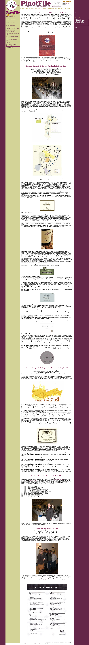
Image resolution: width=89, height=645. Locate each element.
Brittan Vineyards (78, 19)
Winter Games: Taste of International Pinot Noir (12, 34)
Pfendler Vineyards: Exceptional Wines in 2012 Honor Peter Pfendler (12, 28)
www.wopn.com (32, 480)
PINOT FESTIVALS (62, 8)
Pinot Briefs (8, 42)
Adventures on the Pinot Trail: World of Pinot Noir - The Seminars (12, 19)
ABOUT (68, 8)
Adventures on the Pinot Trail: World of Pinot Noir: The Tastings (12, 22)
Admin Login (53, 643)
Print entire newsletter (79, 12)
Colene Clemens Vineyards (80, 20)
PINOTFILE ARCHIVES (25, 8)
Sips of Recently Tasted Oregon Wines (11, 40)
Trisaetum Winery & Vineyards (80, 24)
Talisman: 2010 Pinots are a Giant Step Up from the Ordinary (12, 25)
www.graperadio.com (58, 479)
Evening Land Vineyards (79, 22)
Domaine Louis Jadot (79, 21)
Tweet (76, 27)
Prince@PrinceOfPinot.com (46, 643)
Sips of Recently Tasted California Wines (12, 37)
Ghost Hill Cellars (78, 23)
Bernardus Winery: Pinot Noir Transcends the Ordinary (11, 31)
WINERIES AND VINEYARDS (45, 8)
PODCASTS (54, 8)
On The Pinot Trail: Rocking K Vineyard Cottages (11, 45)
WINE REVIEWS (34, 8)
